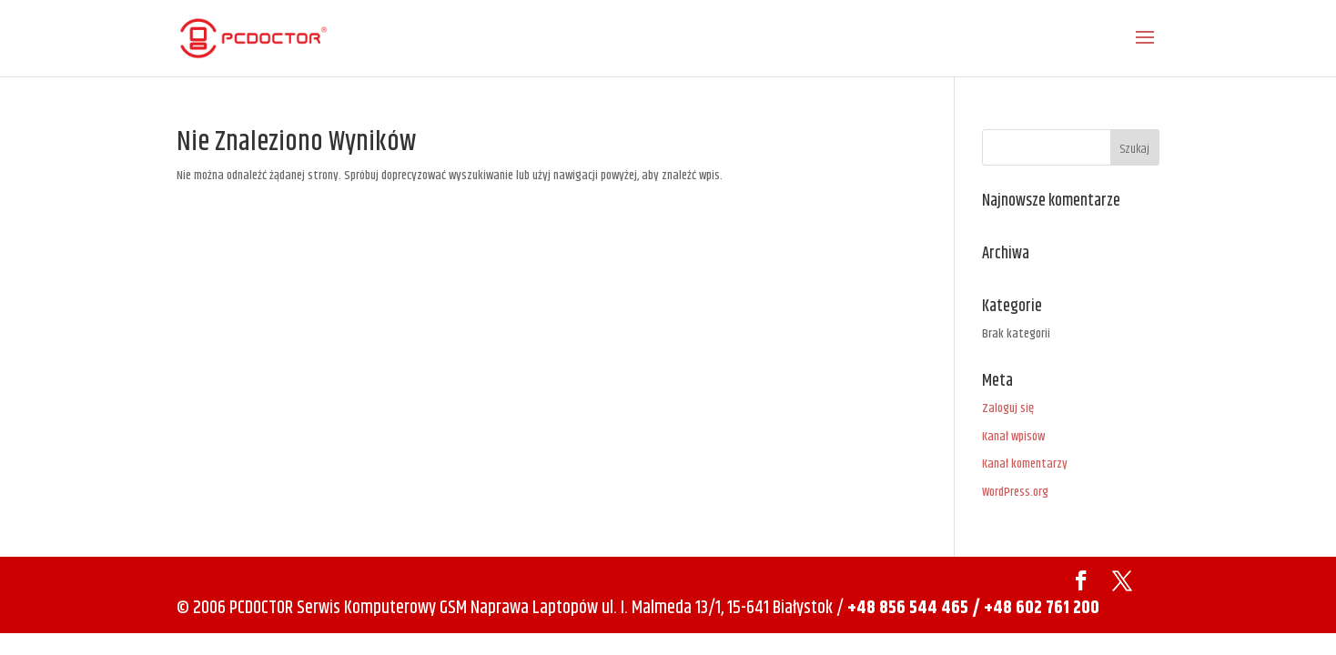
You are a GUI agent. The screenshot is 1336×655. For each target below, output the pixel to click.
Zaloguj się (1008, 408)
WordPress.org (1015, 492)
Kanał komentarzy (1025, 464)
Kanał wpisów (1013, 437)
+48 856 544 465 (908, 608)
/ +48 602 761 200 (1035, 608)
